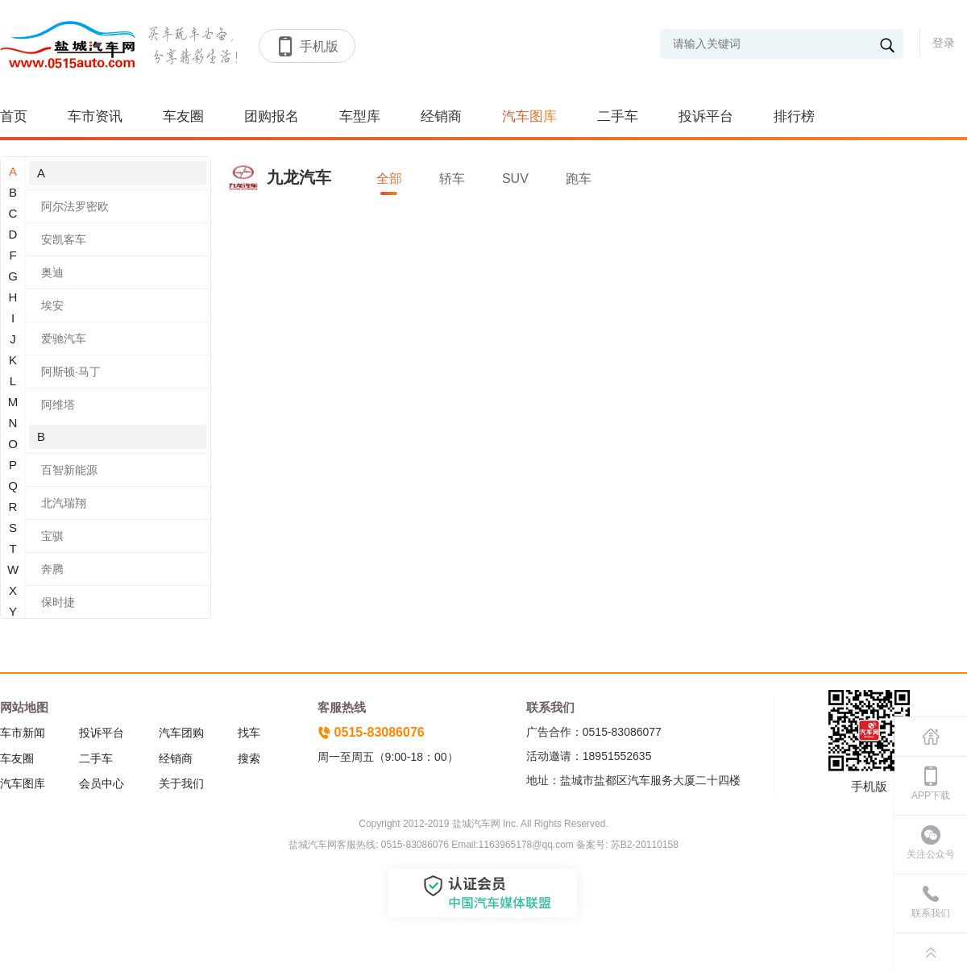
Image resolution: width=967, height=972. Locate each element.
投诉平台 (706, 116)
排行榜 (794, 116)
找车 (249, 732)
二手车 (617, 116)
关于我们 (181, 783)
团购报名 (271, 116)
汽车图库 (529, 116)
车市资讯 (95, 116)
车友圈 (183, 116)
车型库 (359, 116)
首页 (13, 116)
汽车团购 (181, 732)
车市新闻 (22, 732)
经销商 (441, 116)
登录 (943, 42)
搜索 (249, 758)
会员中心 (101, 783)
